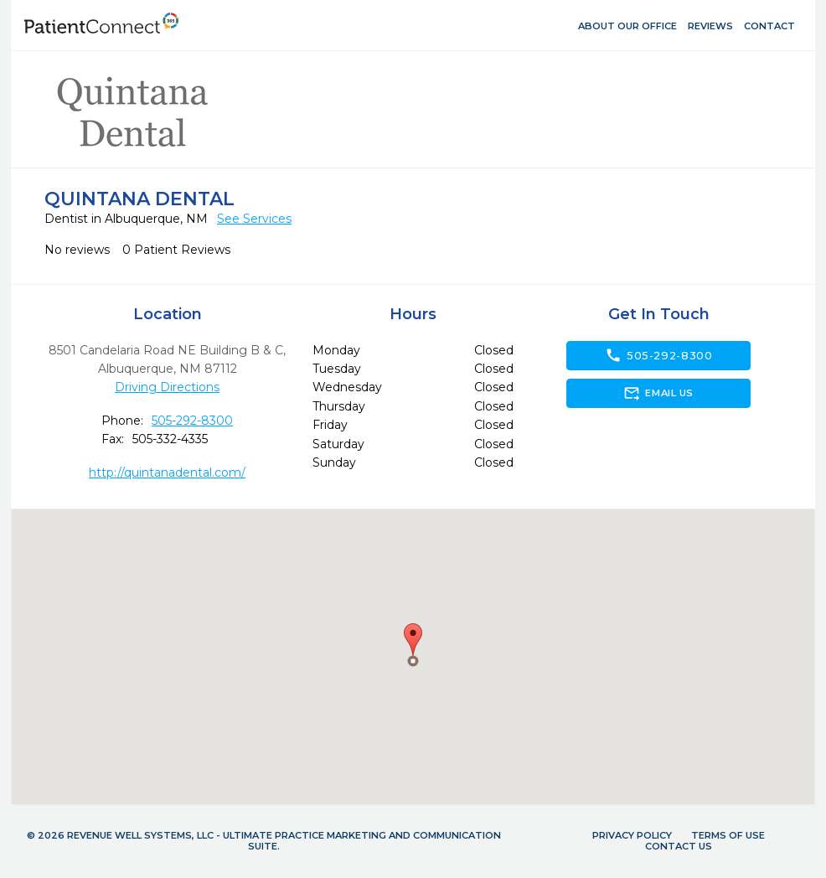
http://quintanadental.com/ (167, 472)
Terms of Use (728, 835)
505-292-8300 (192, 420)
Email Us (658, 393)
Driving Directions (167, 387)
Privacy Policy (632, 835)
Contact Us (678, 846)
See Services (254, 218)
